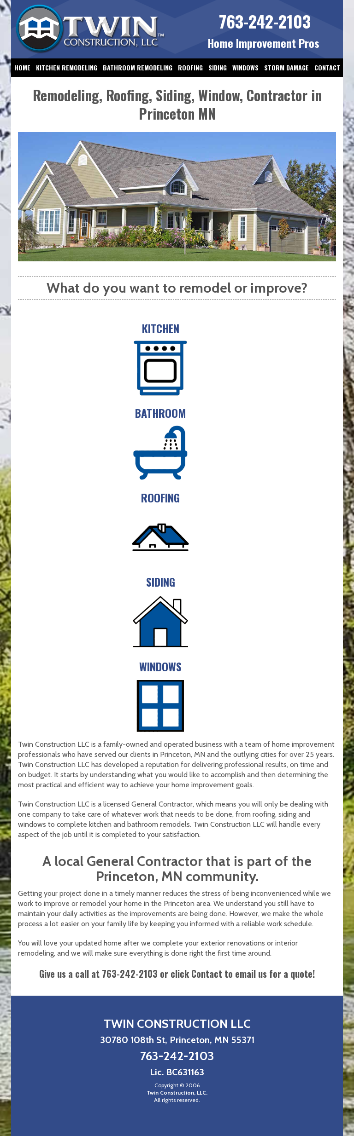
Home (22, 67)
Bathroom (160, 412)
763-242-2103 (265, 21)
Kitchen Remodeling (66, 67)
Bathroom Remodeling (137, 67)
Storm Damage (286, 67)
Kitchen (160, 328)
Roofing (190, 67)
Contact (327, 67)
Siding (217, 67)
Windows (245, 67)
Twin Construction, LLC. (177, 1092)
